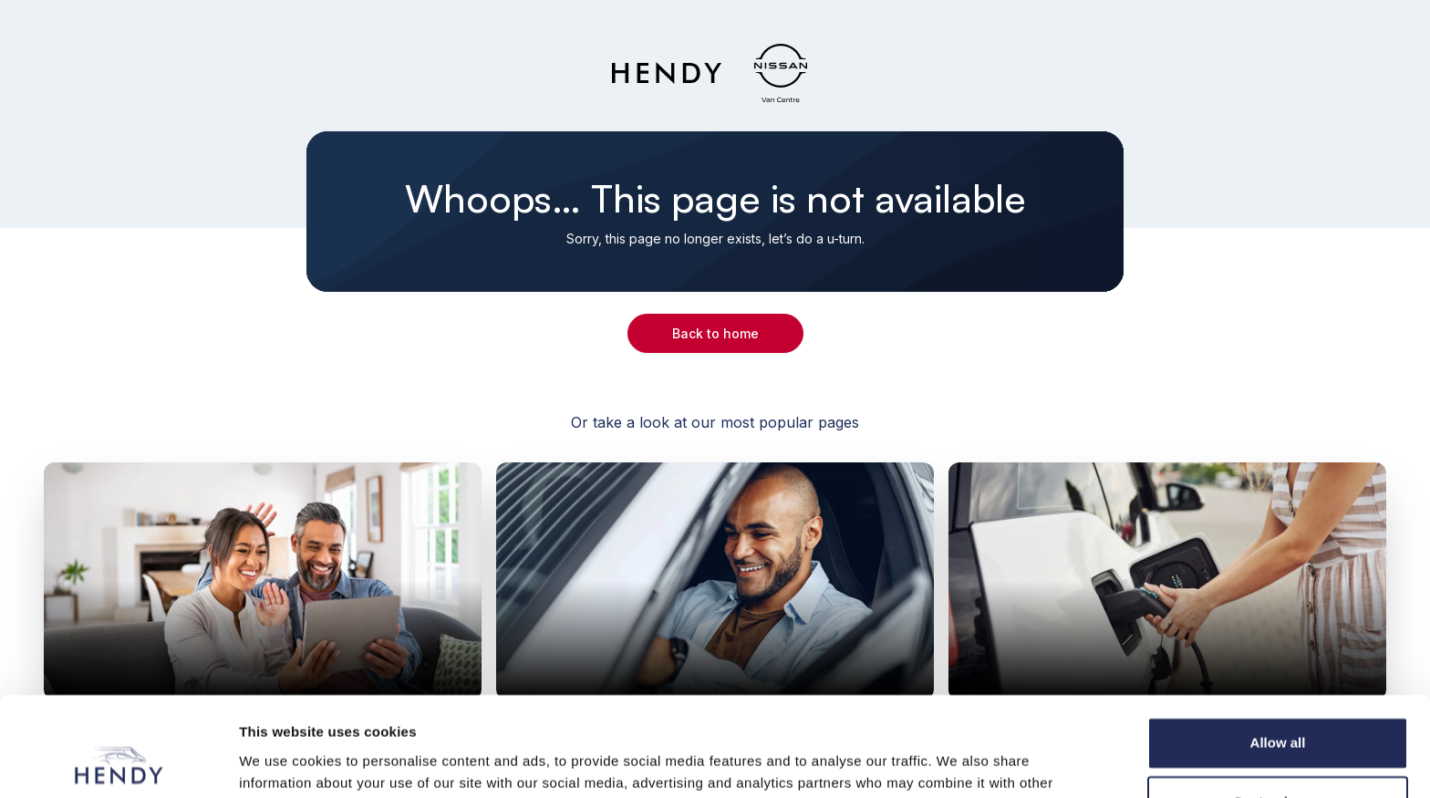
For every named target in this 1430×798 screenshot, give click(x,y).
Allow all (1278, 650)
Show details (281, 762)
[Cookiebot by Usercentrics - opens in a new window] (118, 762)
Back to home (715, 333)
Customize (1278, 709)
